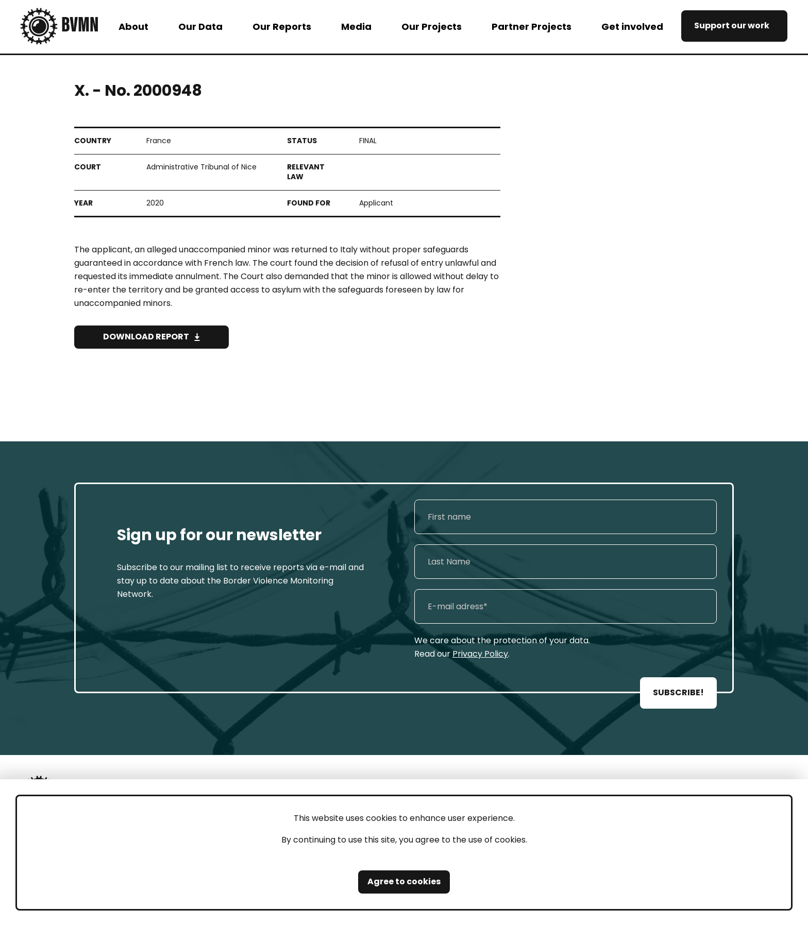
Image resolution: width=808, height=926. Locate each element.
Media (356, 26)
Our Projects (431, 26)
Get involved (632, 26)
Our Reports (281, 26)
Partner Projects (531, 26)
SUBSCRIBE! (678, 692)
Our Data (200, 26)
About (133, 26)
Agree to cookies (404, 881)
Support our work (731, 25)
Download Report (146, 336)
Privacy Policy (480, 654)
